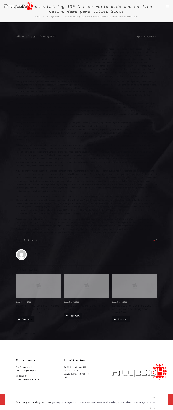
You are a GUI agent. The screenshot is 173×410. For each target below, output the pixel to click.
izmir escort (90, 402)
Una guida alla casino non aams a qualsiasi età (85, 307)
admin (33, 36)
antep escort (78, 402)
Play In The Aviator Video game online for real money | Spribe (38, 309)
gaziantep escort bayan (62, 402)
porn (154, 402)
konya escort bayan (104, 402)
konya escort (119, 402)
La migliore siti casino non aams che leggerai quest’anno (131, 309)
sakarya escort (131, 402)
